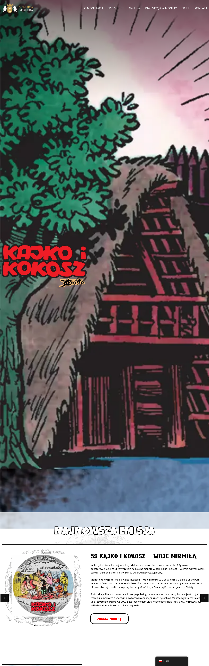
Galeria (134, 8)
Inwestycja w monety (161, 8)
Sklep (186, 8)
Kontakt (200, 8)
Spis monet (116, 8)
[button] (4, 598)
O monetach (93, 8)
